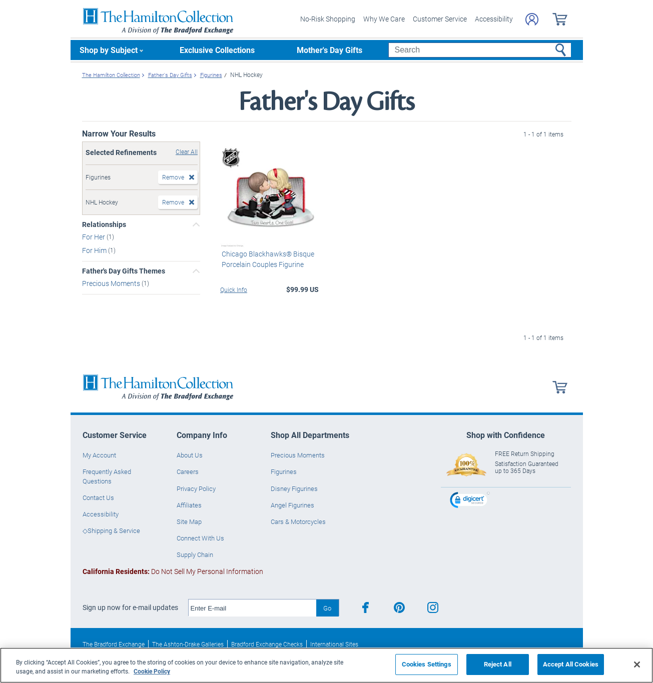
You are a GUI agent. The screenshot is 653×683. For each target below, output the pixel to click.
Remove (173, 177)
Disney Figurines (294, 488)
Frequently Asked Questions (107, 476)
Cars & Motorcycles (298, 521)
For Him (95, 250)
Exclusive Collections (217, 49)
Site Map (189, 521)
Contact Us (98, 497)
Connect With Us (200, 538)
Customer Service (440, 19)
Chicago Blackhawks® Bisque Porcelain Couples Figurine (266, 258)
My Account (99, 455)
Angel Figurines (292, 505)
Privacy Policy (196, 488)
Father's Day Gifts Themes (123, 271)
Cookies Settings (426, 664)
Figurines (284, 471)
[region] (326, 665)
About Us (190, 455)
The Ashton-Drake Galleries (188, 644)
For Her (94, 237)
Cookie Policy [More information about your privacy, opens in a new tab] (152, 671)
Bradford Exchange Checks (267, 644)
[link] (470, 501)
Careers (188, 471)
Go (327, 608)
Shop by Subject (109, 49)
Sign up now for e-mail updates (130, 607)
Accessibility (494, 19)
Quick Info (233, 289)
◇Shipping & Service (111, 530)
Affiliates (189, 505)
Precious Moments (112, 283)
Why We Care (384, 19)
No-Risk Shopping (327, 19)
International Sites (334, 644)
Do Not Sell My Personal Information (173, 571)
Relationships (104, 224)
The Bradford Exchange (114, 644)
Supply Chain (195, 554)
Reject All (497, 664)
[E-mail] (252, 608)
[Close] (637, 665)
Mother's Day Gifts (329, 49)
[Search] (479, 50)
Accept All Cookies (570, 664)
